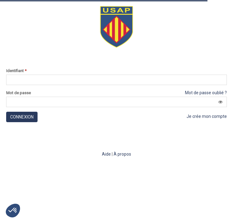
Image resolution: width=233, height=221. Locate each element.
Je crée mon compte (207, 116)
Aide (106, 154)
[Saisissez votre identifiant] (116, 80)
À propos (122, 154)
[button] (220, 102)
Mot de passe (18, 93)
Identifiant (16, 71)
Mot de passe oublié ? (206, 92)
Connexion (22, 116)
